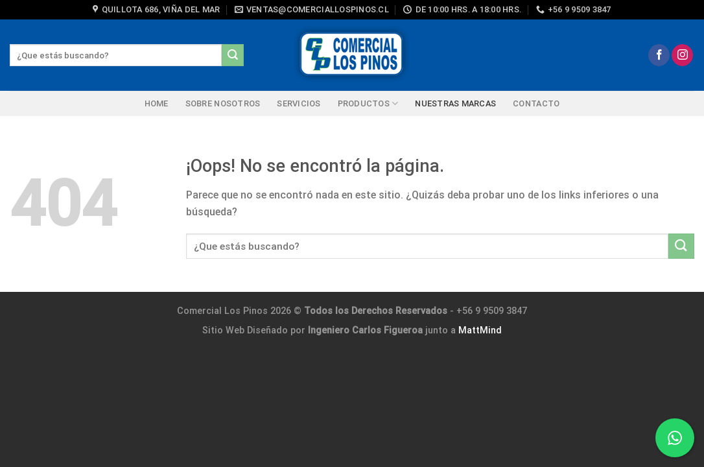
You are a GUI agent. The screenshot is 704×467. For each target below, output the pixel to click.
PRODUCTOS (368, 103)
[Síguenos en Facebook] (659, 55)
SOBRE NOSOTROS (223, 103)
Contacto (536, 103)
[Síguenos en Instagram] (682, 55)
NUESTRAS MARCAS (455, 103)
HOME (157, 103)
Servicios (298, 103)
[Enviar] (233, 55)
